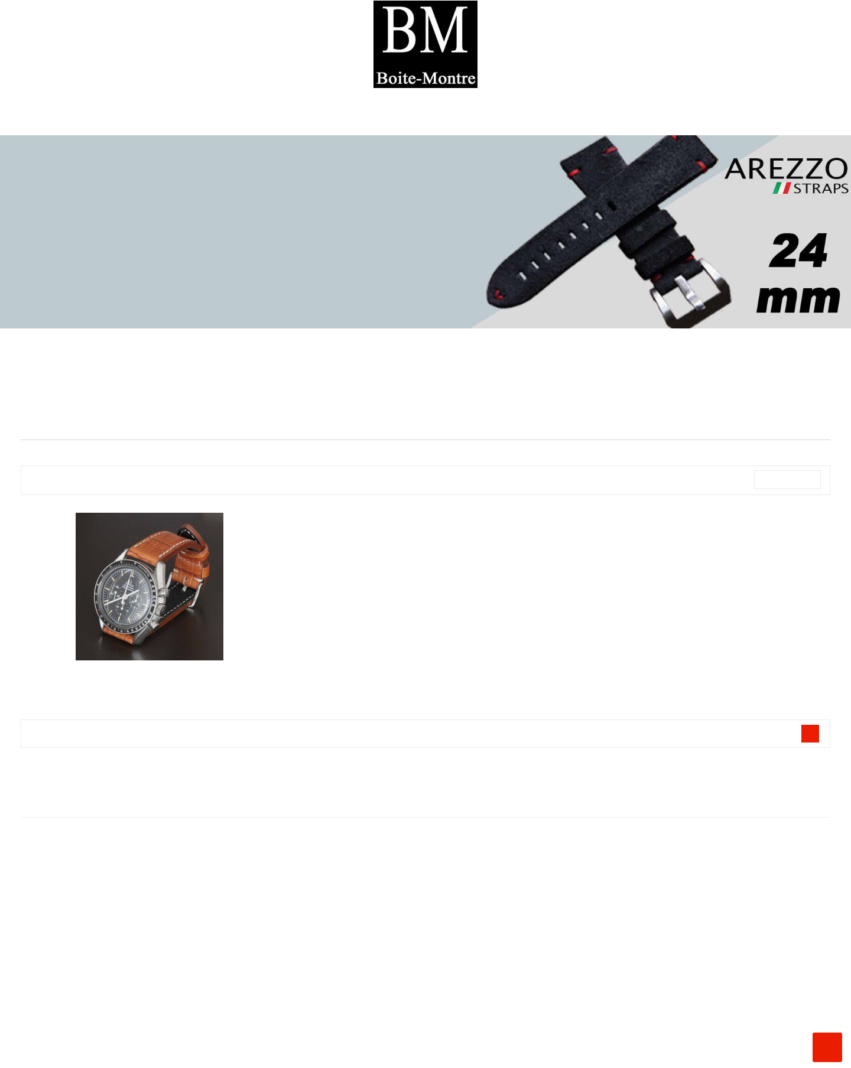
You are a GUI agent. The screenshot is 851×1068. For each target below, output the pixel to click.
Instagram (20, 1053)
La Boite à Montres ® (425, 932)
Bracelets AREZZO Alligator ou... (150, 676)
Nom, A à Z (787, 479)
